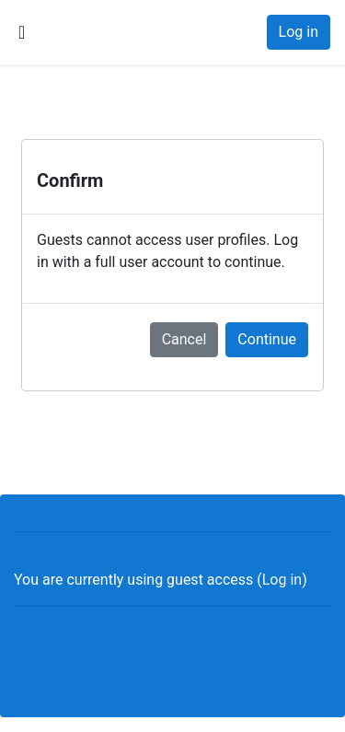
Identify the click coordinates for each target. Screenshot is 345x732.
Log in (298, 32)
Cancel (184, 339)
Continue (266, 339)
